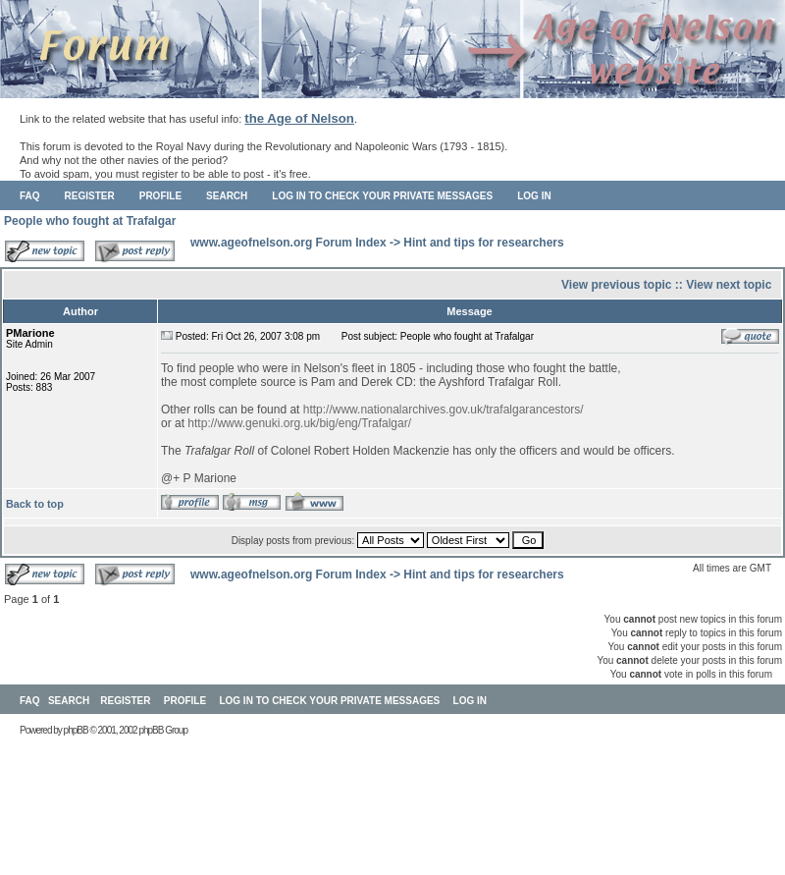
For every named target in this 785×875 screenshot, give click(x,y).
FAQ (30, 196)
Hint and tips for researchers (483, 242)
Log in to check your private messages (382, 196)
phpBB (76, 730)
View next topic (728, 285)
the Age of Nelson (299, 118)
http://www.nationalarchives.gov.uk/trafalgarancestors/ (443, 409)
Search (226, 196)
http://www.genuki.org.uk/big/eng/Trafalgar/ (299, 423)
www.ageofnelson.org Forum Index (288, 242)
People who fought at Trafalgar (90, 221)
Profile (160, 196)
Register (90, 196)
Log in (533, 196)
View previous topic (616, 285)
